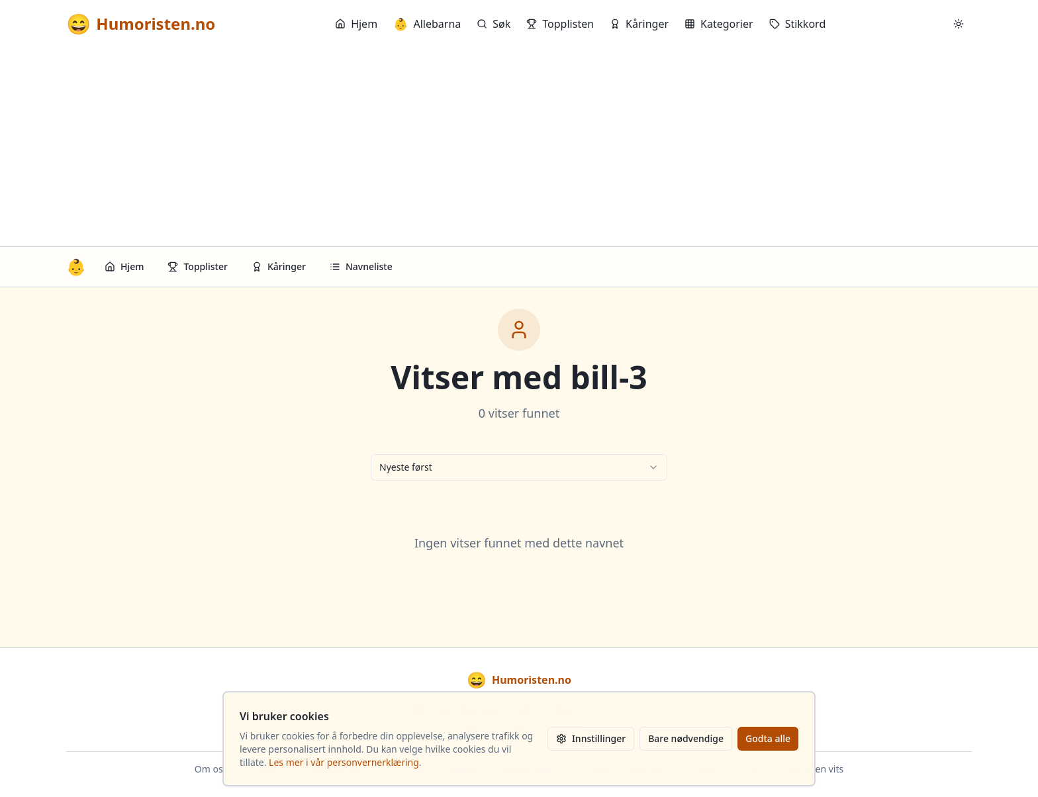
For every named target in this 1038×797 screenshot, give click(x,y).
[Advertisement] (519, 147)
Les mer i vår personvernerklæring (344, 762)
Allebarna (427, 24)
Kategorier (718, 24)
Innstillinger (591, 738)
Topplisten (560, 24)
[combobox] (519, 467)
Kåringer (639, 24)
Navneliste (361, 266)
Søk (493, 24)
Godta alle (767, 738)
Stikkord (797, 24)
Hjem (356, 24)
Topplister (197, 266)
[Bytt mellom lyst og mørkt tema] (958, 24)
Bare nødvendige (686, 738)
